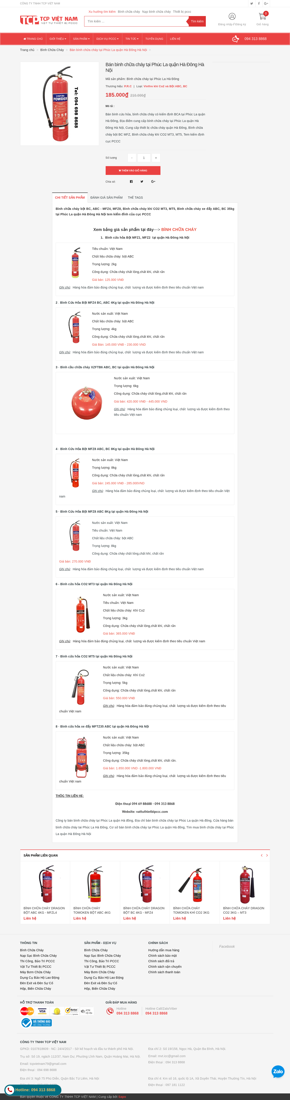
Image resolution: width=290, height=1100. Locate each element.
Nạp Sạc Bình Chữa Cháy (38, 955)
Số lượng (111, 157)
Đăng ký (240, 24)
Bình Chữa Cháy (32, 950)
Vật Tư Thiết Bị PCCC (36, 966)
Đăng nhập (225, 24)
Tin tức (132, 38)
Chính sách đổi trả (161, 961)
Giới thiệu (58, 38)
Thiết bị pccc (182, 11)
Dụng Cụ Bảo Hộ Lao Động (39, 977)
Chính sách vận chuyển (165, 966)
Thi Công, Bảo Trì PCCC (37, 961)
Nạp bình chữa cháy (156, 11)
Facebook (227, 946)
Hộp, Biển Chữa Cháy (35, 988)
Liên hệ (175, 38)
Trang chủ (33, 38)
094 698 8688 (47, 1070)
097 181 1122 (175, 1085)
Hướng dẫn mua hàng (164, 950)
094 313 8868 (128, 1013)
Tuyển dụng (154, 38)
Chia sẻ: (111, 181)
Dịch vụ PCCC (107, 38)
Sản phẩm (81, 38)
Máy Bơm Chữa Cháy (35, 972)
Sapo (122, 1096)
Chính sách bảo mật (162, 955)
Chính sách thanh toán (164, 972)
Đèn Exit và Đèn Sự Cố (36, 983)
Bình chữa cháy (129, 11)
